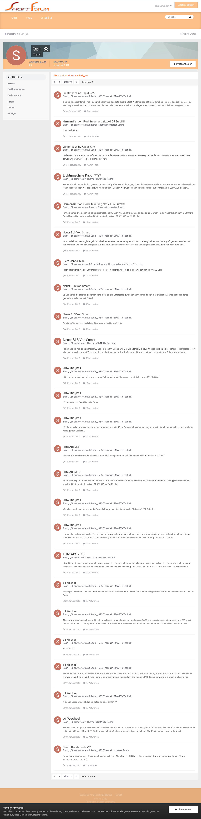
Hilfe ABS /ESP (72, 368)
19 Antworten (90, 275)
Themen (11, 107)
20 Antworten (90, 383)
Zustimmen (183, 809)
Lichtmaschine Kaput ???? (79, 93)
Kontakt (118, 795)
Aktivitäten (46, 17)
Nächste (68, 82)
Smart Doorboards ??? (77, 747)
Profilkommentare (16, 89)
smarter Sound (116, 124)
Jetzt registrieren (186, 5)
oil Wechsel (70, 582)
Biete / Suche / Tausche (130, 264)
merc (93, 124)
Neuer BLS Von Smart (76, 232)
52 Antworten (90, 250)
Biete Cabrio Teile (73, 261)
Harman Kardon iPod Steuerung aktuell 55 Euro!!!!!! (94, 121)
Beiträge (12, 113)
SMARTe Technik (123, 96)
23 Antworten (91, 601)
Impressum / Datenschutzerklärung (95, 795)
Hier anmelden (163, 6)
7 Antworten (91, 111)
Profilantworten (15, 95)
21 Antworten (92, 136)
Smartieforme (98, 264)
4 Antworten (90, 765)
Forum (14, 17)
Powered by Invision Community (100, 802)
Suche (29, 17)
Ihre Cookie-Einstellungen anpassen (120, 811)
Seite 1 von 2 (88, 82)
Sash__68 (68, 96)
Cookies (18, 811)
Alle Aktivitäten (15, 77)
